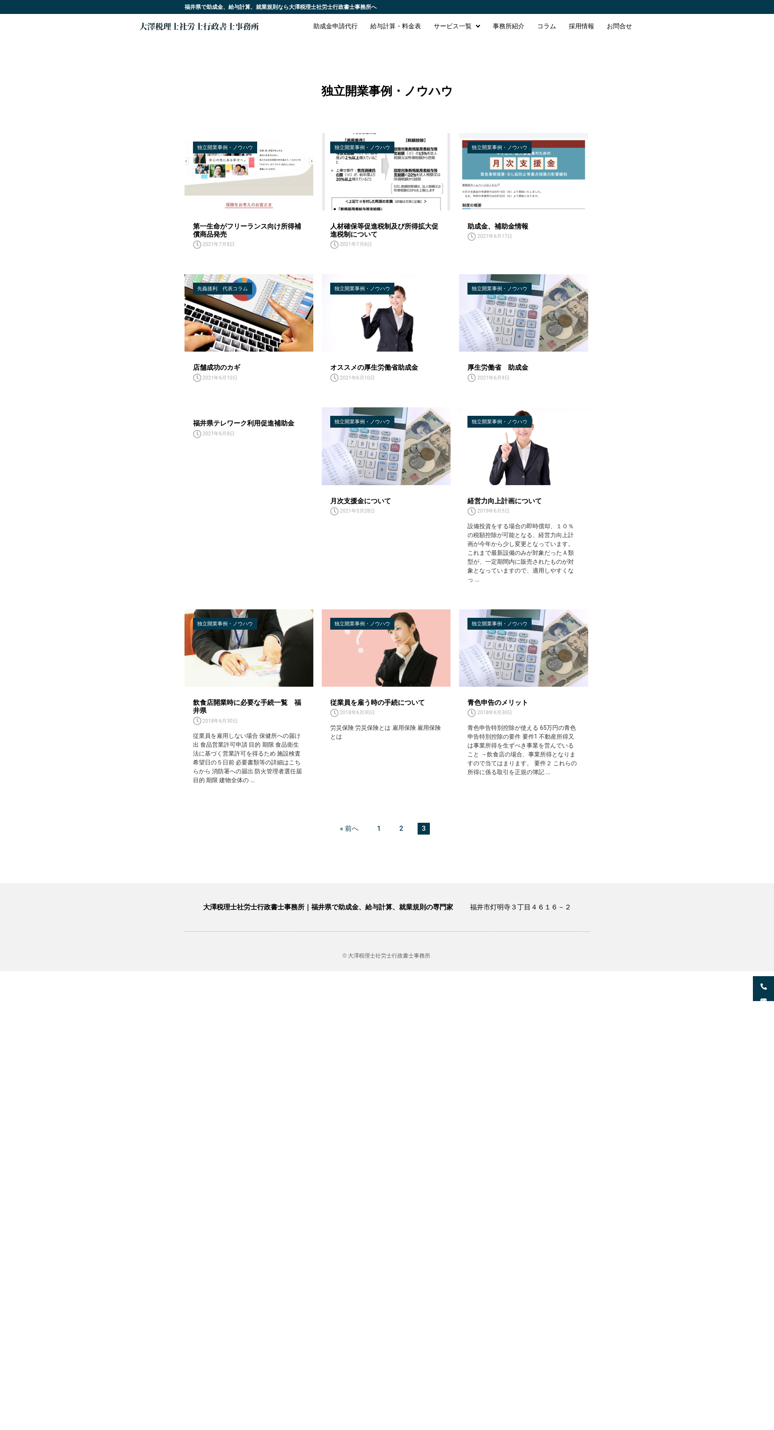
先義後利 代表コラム (222, 289)
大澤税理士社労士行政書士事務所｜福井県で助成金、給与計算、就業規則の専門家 (328, 907)
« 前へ (349, 828)
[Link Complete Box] (249, 503)
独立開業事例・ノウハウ (225, 147)
